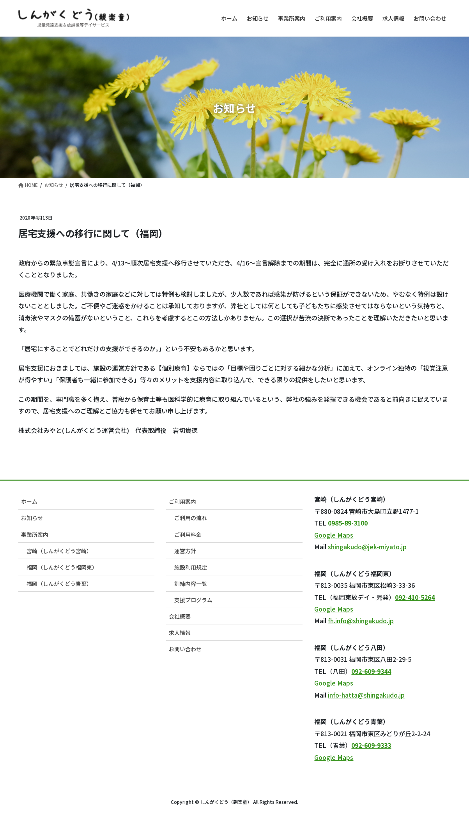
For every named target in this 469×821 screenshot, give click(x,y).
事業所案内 (34, 534)
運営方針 (185, 551)
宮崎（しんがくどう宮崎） (59, 551)
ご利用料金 (188, 534)
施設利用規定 (190, 567)
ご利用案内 (182, 501)
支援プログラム (193, 600)
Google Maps (333, 535)
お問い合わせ (185, 649)
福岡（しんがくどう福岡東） (62, 567)
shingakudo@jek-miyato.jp (367, 546)
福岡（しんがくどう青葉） (59, 583)
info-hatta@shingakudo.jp (366, 695)
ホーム (29, 501)
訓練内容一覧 (190, 583)
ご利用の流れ (190, 518)
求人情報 (180, 632)
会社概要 (180, 616)
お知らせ (32, 518)
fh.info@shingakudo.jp (361, 620)
